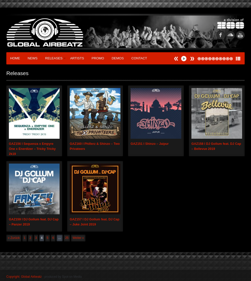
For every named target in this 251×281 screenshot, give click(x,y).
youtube (240, 35)
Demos (118, 58)
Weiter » (78, 238)
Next (176, 59)
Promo (98, 58)
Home (15, 58)
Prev (192, 59)
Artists (77, 58)
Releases (55, 58)
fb (220, 35)
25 (66, 238)
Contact (139, 58)
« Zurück (14, 238)
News (33, 58)
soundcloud (230, 35)
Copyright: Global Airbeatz (24, 276)
